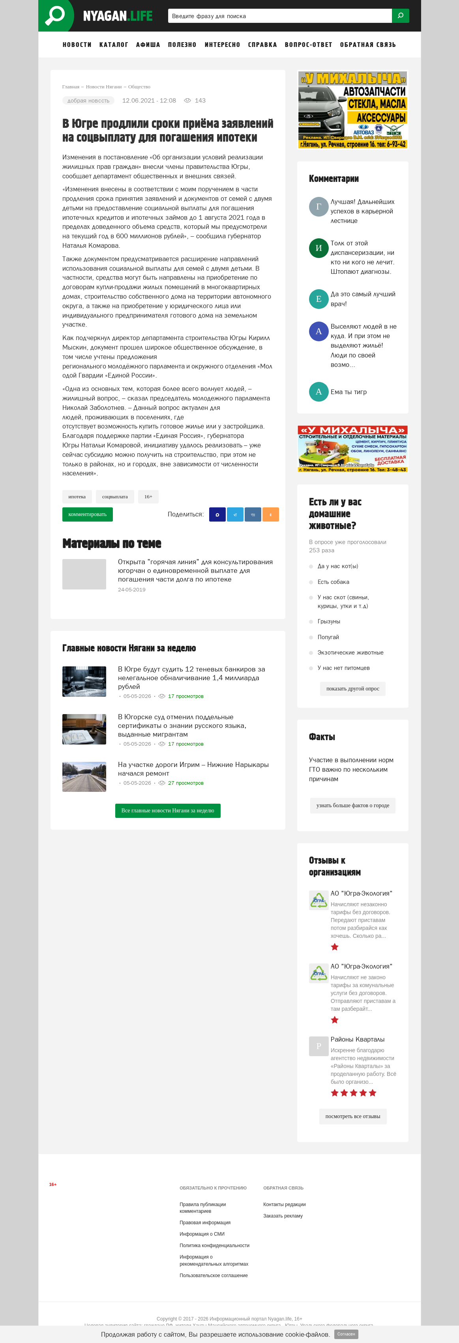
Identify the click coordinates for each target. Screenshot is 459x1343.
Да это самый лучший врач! (363, 298)
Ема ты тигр (349, 392)
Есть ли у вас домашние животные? (335, 514)
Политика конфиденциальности (214, 1245)
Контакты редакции (284, 1204)
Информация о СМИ (202, 1234)
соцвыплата (115, 496)
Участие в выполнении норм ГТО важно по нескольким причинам (351, 769)
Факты (322, 737)
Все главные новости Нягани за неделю (168, 809)
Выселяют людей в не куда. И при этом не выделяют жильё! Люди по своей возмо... (364, 345)
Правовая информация (205, 1222)
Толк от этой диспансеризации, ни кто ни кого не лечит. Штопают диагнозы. (363, 257)
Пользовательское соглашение (214, 1275)
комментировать (88, 514)
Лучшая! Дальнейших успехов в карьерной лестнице (363, 211)
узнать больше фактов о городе (353, 805)
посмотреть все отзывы (353, 1116)
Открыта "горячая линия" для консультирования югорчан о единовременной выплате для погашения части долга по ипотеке (195, 570)
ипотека (77, 496)
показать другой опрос (352, 689)
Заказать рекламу (283, 1216)
